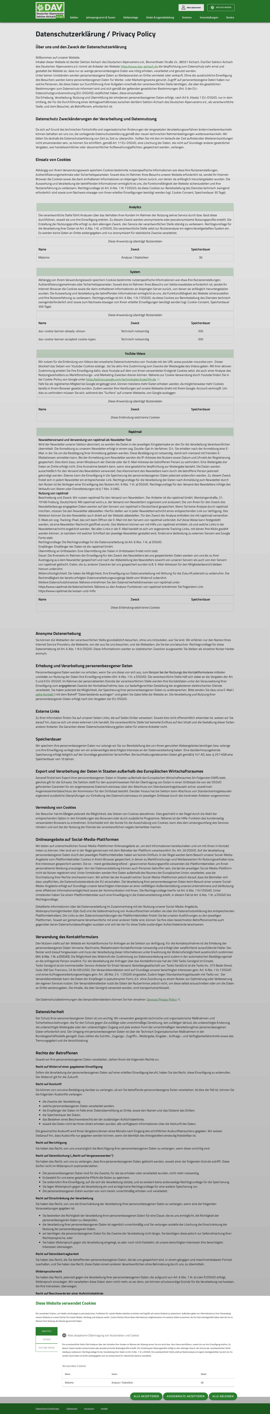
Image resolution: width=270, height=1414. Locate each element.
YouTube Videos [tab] (47, 1347)
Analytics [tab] (46, 1331)
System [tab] (46, 1339)
